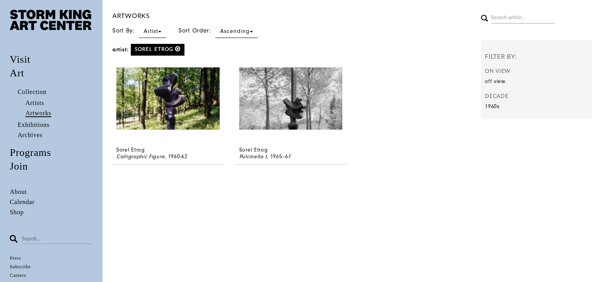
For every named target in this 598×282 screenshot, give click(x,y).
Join (19, 166)
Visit (20, 59)
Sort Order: (218, 30)
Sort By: (139, 30)
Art (17, 73)
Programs (30, 152)
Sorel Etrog (158, 49)
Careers (18, 275)
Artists (34, 102)
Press (15, 258)
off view (495, 81)
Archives (30, 135)
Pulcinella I (253, 156)
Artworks (38, 113)
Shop (17, 212)
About (18, 191)
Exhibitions (33, 124)
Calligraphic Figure (140, 156)
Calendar (22, 202)
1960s (492, 106)
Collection (32, 92)
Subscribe (20, 266)
